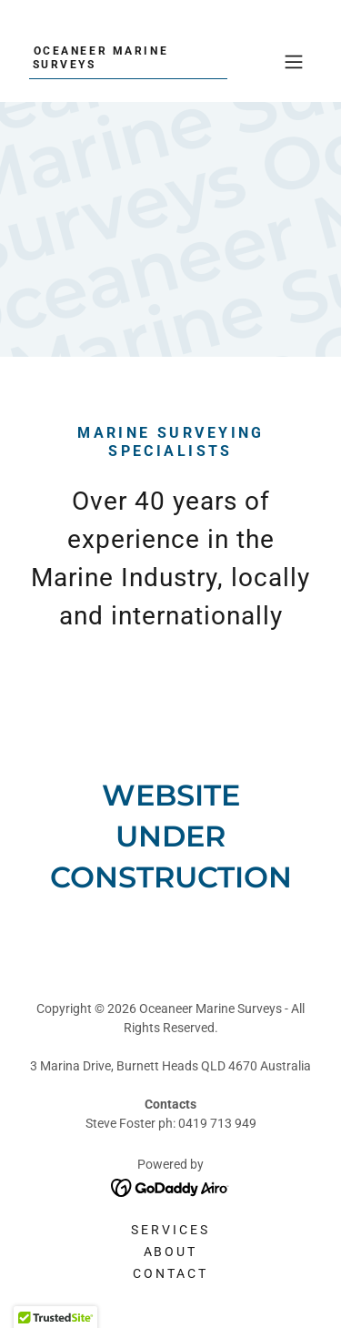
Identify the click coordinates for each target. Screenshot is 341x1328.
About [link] (171, 1251)
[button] (294, 62)
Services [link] (170, 1229)
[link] (128, 63)
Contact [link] (170, 1273)
